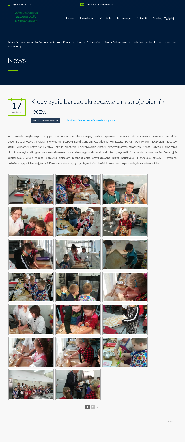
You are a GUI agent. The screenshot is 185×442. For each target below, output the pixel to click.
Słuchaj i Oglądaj (163, 18)
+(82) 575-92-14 (22, 4)
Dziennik (141, 18)
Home (70, 18)
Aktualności (87, 18)
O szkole (105, 18)
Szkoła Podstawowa (46, 120)
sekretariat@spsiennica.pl (99, 4)
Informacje (124, 18)
